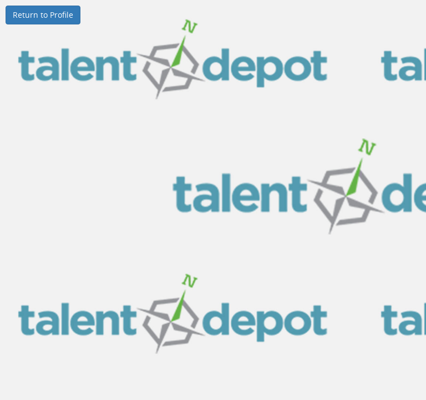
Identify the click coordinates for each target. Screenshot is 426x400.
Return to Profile (43, 14)
